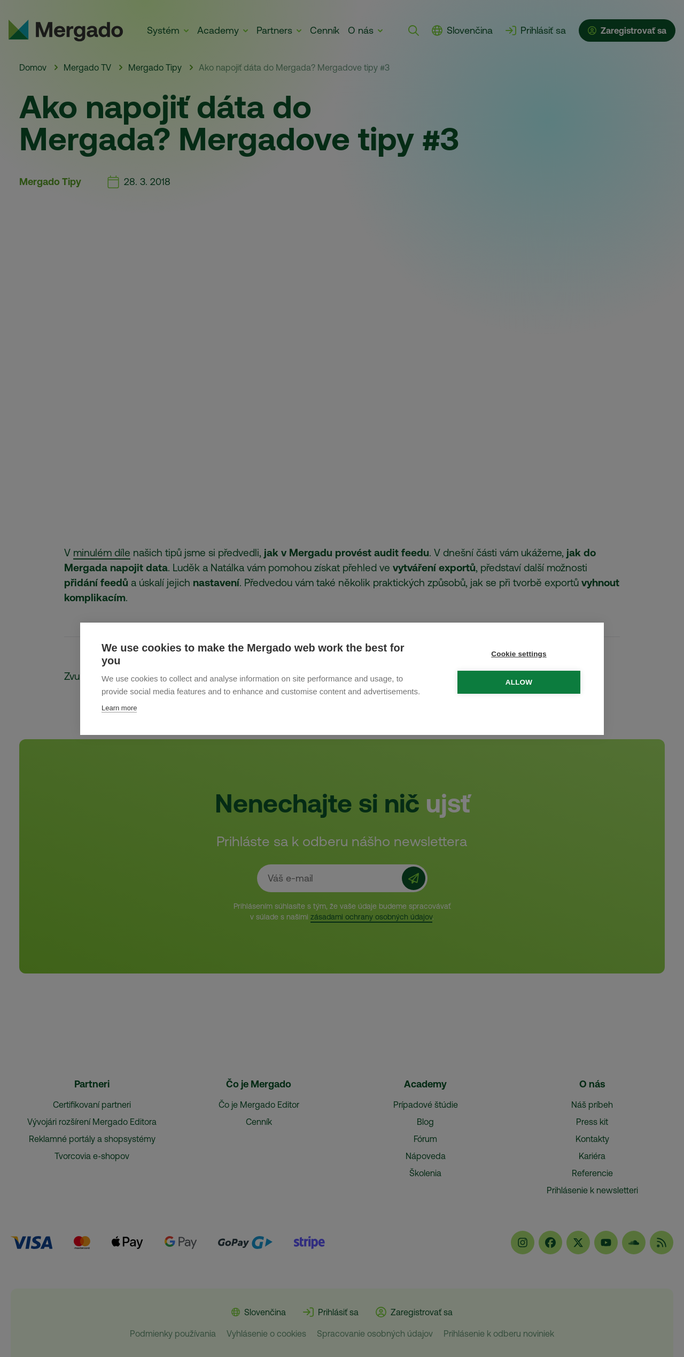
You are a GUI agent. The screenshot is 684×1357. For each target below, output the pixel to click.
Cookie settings (519, 654)
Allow (519, 682)
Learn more (119, 708)
